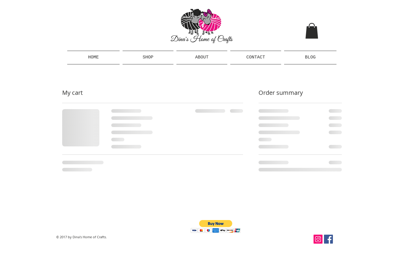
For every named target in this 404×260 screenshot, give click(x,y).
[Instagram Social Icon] (318, 239)
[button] (311, 31)
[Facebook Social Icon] (328, 239)
